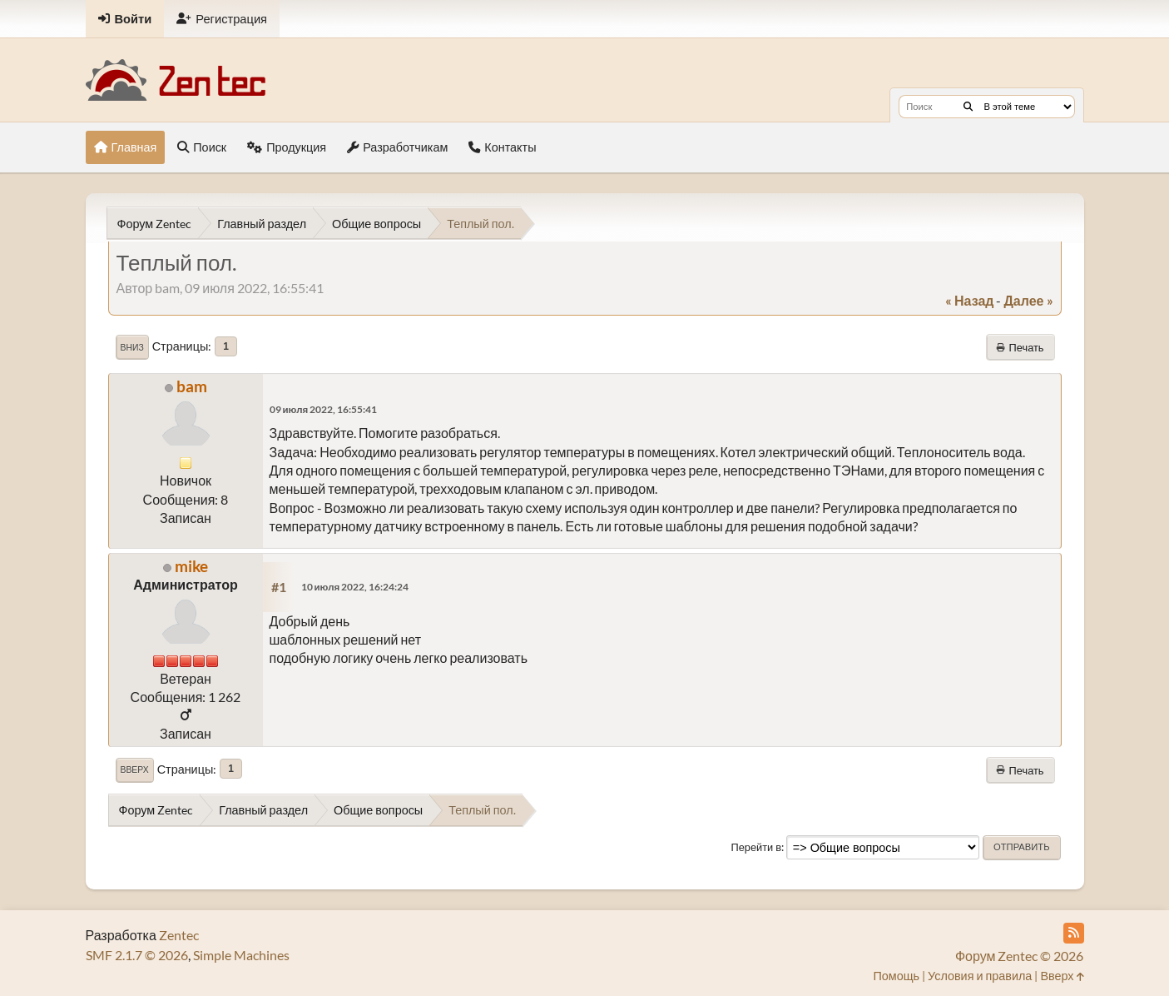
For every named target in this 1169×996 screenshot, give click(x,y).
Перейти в (756, 847)
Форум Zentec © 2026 (1019, 956)
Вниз (132, 347)
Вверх (135, 769)
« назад (969, 300)
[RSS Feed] (1073, 933)
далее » (1028, 300)
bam (191, 386)
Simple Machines (241, 955)
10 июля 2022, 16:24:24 (355, 586)
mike (191, 565)
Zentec (179, 935)
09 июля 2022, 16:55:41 (324, 409)
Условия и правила (980, 976)
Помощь (896, 976)
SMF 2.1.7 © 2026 (137, 955)
